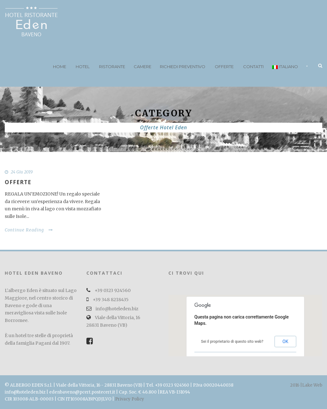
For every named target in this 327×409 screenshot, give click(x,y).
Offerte (224, 66)
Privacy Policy (129, 399)
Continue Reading (29, 230)
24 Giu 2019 (22, 172)
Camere (142, 66)
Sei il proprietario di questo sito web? (232, 341)
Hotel (83, 66)
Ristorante (112, 66)
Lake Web (312, 385)
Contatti (253, 66)
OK (285, 341)
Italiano (285, 66)
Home (59, 66)
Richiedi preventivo (182, 66)
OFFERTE (18, 182)
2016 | (296, 385)
